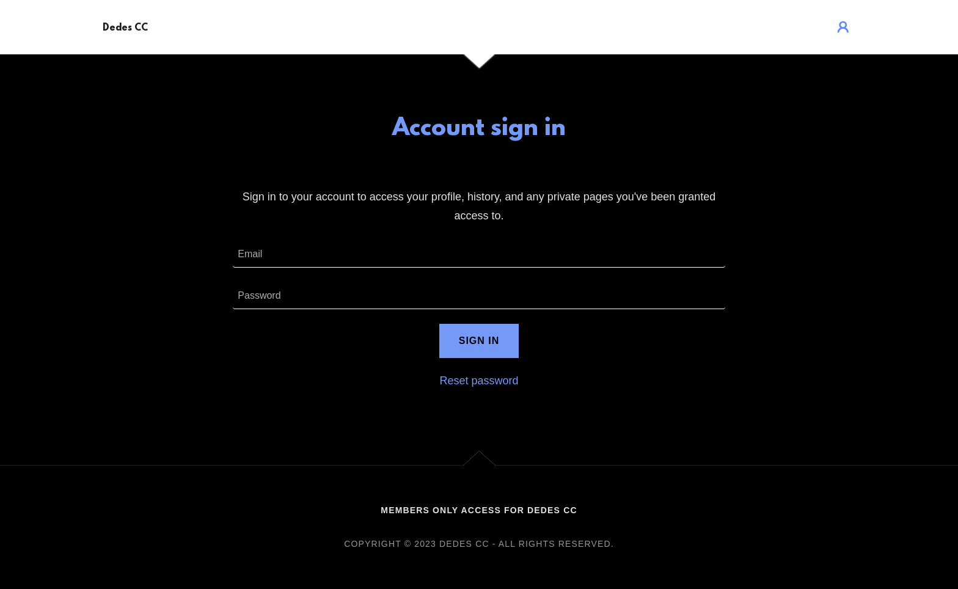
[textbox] (479, 254)
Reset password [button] (478, 381)
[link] (125, 27)
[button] (843, 27)
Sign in (479, 340)
